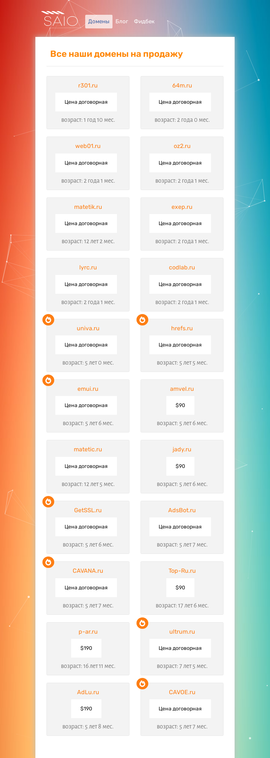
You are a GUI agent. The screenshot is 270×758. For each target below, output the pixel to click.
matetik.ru (88, 206)
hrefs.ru (182, 328)
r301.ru (88, 85)
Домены (99, 21)
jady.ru (182, 449)
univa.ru (88, 328)
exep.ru (182, 206)
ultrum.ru (182, 631)
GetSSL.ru (88, 510)
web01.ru (88, 145)
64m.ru (182, 85)
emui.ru (87, 388)
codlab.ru (182, 267)
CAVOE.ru (182, 692)
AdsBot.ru (182, 510)
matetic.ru (88, 449)
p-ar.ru (88, 631)
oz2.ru (182, 145)
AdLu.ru (88, 692)
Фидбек (144, 21)
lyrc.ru (88, 267)
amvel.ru (182, 388)
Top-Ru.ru (182, 570)
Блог (121, 21)
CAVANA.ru (88, 570)
